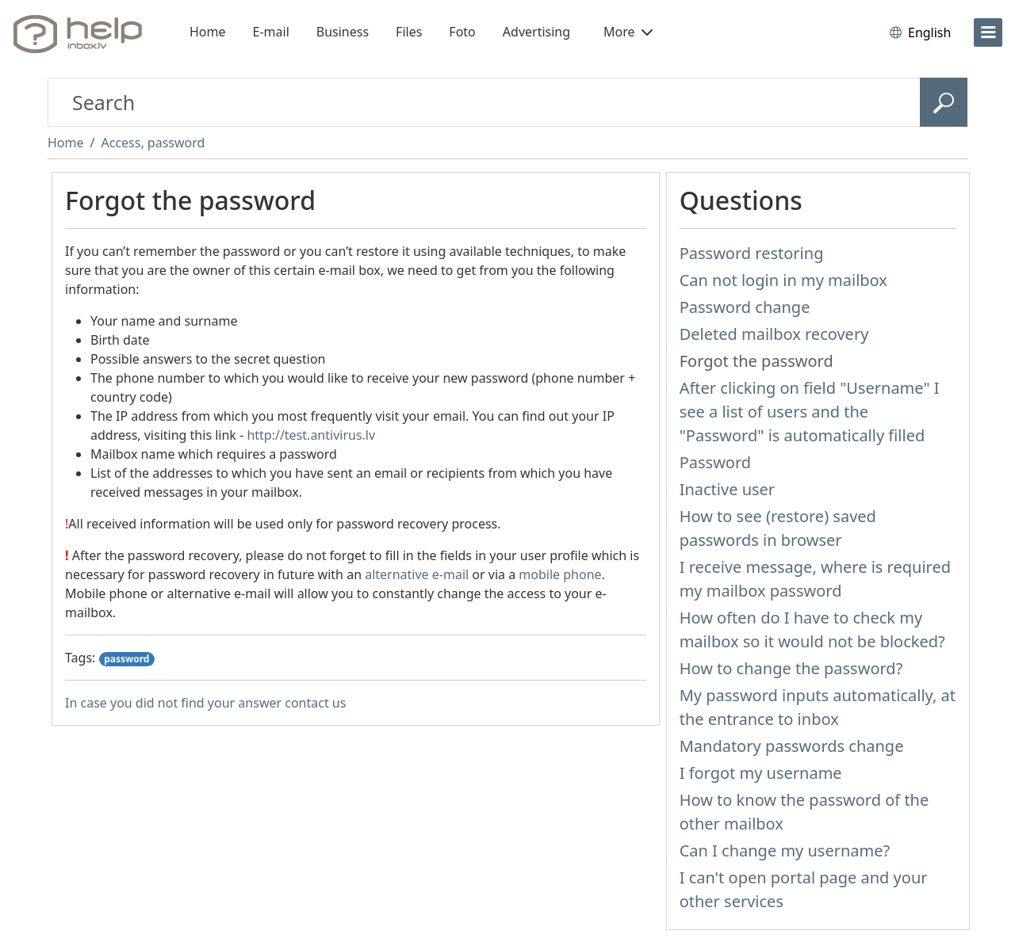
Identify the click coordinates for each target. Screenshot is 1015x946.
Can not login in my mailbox (783, 280)
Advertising (536, 31)
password (126, 659)
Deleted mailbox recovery (774, 334)
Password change (745, 307)
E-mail (271, 31)
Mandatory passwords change (792, 746)
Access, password (153, 142)
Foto (462, 31)
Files (409, 31)
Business (342, 31)
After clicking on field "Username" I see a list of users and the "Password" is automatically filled (810, 411)
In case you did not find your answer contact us (205, 702)
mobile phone (560, 574)
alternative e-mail (417, 574)
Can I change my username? (785, 850)
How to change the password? (791, 668)
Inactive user (727, 489)
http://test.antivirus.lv (311, 435)
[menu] (988, 32)
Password (715, 462)
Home (208, 31)
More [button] (628, 31)
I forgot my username (761, 773)
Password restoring (752, 253)
